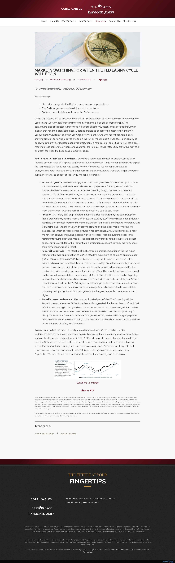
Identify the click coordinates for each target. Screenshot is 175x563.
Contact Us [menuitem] (114, 21)
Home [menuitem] (44, 21)
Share (103, 79)
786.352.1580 (73, 502)
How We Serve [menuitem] (86, 21)
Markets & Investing (60, 79)
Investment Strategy (44, 433)
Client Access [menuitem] (129, 21)
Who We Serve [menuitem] (69, 21)
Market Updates (68, 433)
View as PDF (87, 390)
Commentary (84, 79)
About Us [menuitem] (54, 21)
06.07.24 (42, 79)
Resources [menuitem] (101, 21)
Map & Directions (91, 502)
